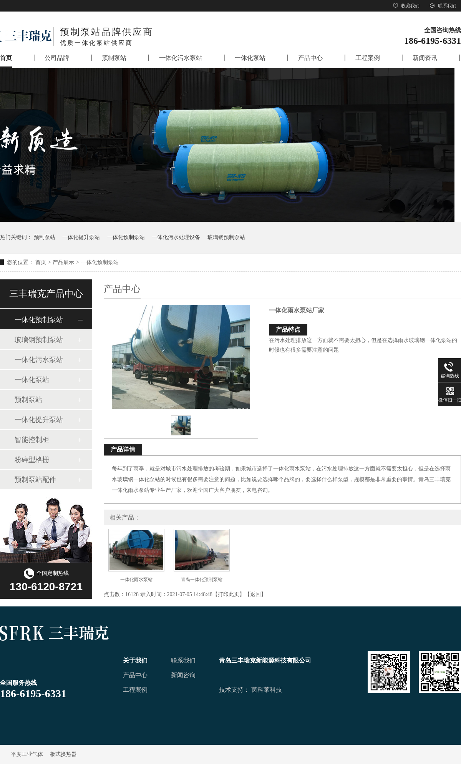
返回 (255, 594)
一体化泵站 (32, 380)
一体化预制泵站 (126, 237)
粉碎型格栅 (32, 459)
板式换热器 (63, 754)
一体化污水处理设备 (176, 237)
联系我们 (442, 5)
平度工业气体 (27, 754)
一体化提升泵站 (81, 237)
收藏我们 (406, 5)
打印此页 (228, 594)
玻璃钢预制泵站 (226, 237)
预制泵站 (44, 237)
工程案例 (135, 689)
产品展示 (63, 262)
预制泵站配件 (35, 479)
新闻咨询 (183, 675)
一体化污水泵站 (39, 360)
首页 (40, 262)
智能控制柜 (32, 439)
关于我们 (135, 660)
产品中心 (135, 675)
